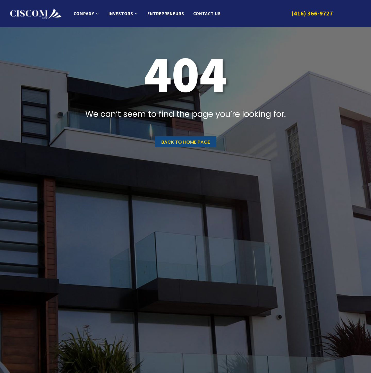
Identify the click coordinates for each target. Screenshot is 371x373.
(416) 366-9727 (312, 13)
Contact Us (207, 13)
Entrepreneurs (165, 13)
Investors (120, 13)
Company (84, 13)
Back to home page (185, 142)
